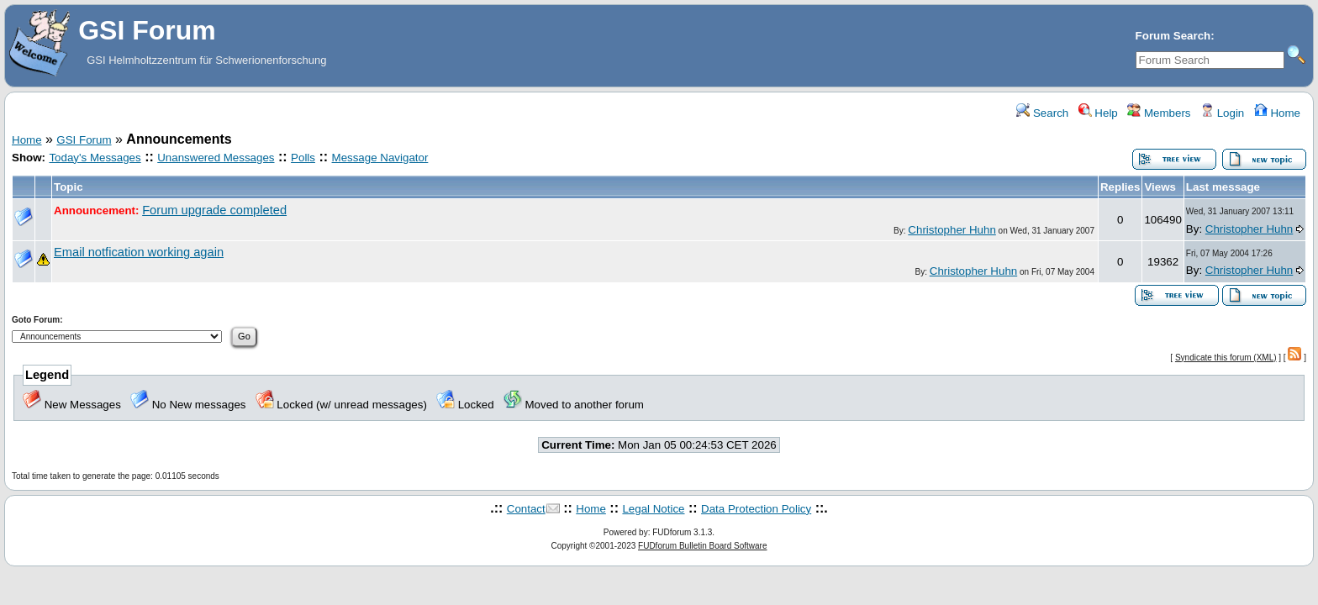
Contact (526, 508)
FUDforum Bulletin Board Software (702, 545)
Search (1042, 113)
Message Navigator (380, 157)
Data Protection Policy (756, 508)
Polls (303, 157)
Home (1277, 113)
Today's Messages (94, 157)
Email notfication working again (139, 252)
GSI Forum (83, 140)
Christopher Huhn (951, 230)
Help (1098, 113)
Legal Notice (653, 508)
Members (1158, 113)
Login (1222, 113)
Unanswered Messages (215, 157)
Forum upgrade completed (214, 210)
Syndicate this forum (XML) (1226, 357)
